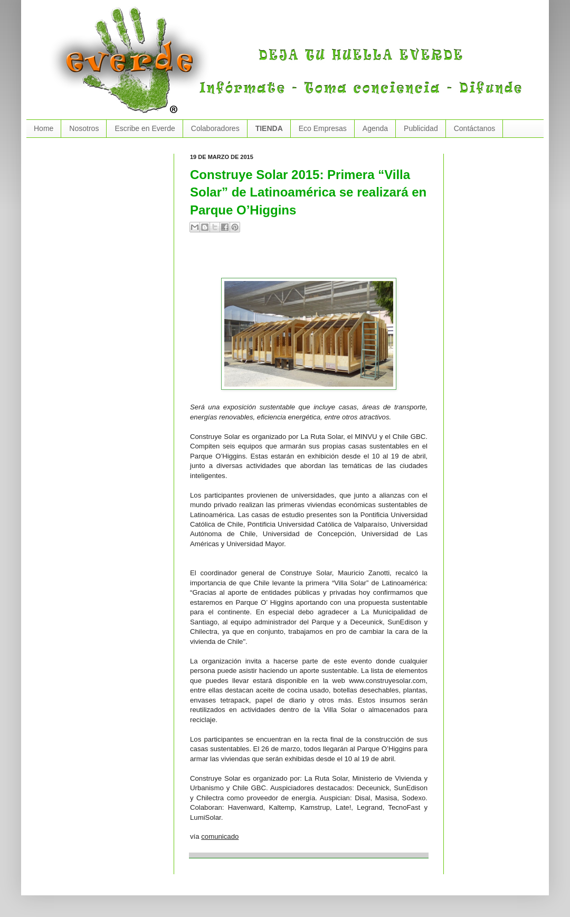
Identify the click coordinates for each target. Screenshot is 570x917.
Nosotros (84, 128)
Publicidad (421, 128)
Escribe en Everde (145, 128)
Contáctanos (475, 128)
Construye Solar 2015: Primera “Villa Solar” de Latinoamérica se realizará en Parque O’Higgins (308, 192)
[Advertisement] (313, 259)
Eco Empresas (323, 128)
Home (43, 128)
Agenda (375, 128)
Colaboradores (215, 128)
